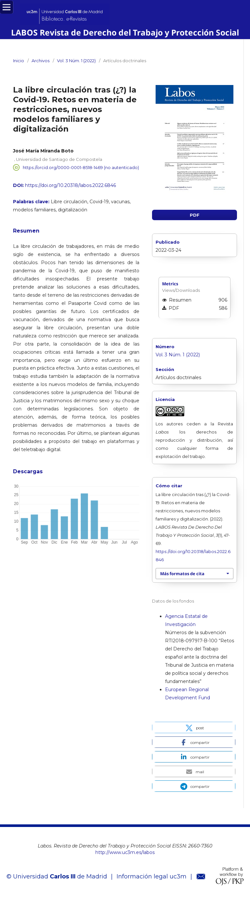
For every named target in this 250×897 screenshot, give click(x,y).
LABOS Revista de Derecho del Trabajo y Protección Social (125, 32)
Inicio (18, 60)
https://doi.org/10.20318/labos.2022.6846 (70, 185)
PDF (195, 215)
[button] (193, 727)
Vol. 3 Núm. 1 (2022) (76, 60)
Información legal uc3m (152, 876)
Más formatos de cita (182, 574)
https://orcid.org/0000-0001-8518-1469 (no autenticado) (81, 167)
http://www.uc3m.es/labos (125, 852)
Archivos (40, 60)
